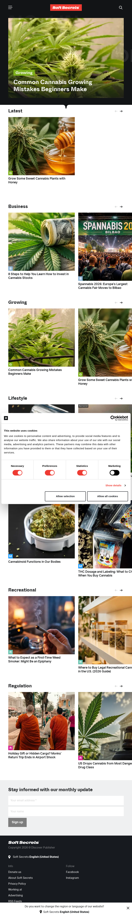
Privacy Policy (17, 883)
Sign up (17, 822)
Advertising (15, 895)
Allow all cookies (107, 496)
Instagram (72, 878)
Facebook (72, 872)
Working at (15, 889)
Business (18, 206)
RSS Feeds (15, 901)
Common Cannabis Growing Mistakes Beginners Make (52, 86)
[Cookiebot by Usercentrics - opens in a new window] (113, 418)
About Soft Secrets (20, 878)
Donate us (14, 872)
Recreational (22, 590)
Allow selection (65, 496)
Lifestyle (17, 398)
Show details (114, 485)
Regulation (20, 686)
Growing (17, 302)
